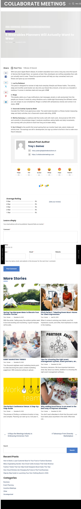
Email (31, 252)
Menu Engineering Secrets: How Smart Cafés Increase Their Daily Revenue (28, 464)
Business (6, 482)
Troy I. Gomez (8, 42)
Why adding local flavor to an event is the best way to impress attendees (58, 407)
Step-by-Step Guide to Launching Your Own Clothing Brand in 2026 (25, 473)
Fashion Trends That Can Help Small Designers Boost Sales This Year (26, 467)
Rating (5, 245)
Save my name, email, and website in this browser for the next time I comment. (31, 261)
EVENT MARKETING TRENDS (14, 359)
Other (5, 491)
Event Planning (10, 31)
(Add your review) (55, 202)
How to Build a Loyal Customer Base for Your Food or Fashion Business (27, 461)
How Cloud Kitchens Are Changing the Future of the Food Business (25, 470)
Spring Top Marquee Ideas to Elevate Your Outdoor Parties (21, 313)
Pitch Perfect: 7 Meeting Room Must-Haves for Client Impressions (59, 313)
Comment (7, 229)
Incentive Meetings (9, 488)
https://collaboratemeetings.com (41, 154)
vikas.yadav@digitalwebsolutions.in (42, 151)
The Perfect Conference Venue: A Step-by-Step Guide (21, 407)
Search (5, 446)
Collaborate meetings (35, 4)
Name (5, 252)
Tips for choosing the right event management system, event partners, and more (59, 361)
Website (58, 252)
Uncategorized (8, 494)
